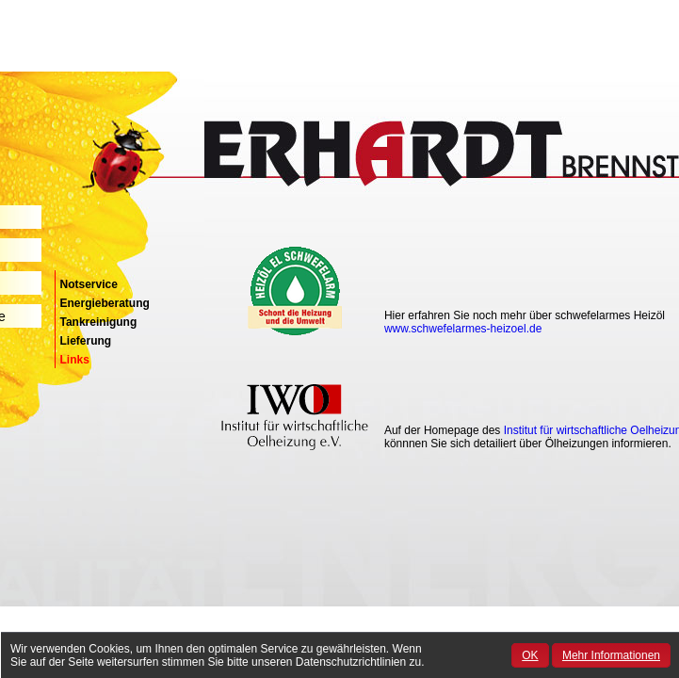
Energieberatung (105, 303)
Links (74, 359)
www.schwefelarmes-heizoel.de (463, 328)
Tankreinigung (98, 322)
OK (530, 655)
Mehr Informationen (611, 655)
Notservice (89, 284)
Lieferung (86, 340)
